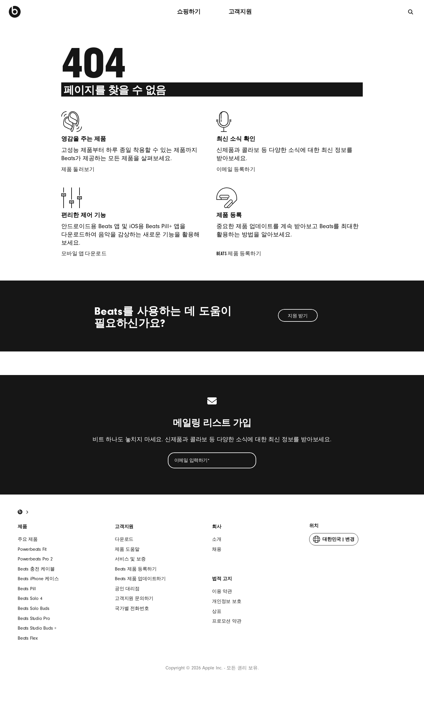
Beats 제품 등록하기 (242, 254)
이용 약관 (222, 591)
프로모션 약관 (226, 621)
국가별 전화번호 (132, 608)
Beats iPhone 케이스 (38, 578)
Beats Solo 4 (30, 598)
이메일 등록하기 (239, 170)
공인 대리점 (127, 588)
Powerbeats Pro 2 (35, 559)
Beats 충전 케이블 (36, 569)
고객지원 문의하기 (134, 598)
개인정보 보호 (226, 601)
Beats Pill (27, 588)
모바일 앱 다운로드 (87, 254)
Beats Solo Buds (33, 608)
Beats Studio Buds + (37, 628)
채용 (216, 549)
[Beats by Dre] (15, 12)
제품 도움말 (127, 549)
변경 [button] (334, 540)
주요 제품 (28, 539)
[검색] (411, 11)
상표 (216, 611)
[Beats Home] (20, 512)
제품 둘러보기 (81, 170)
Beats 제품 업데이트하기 (140, 578)
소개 (216, 539)
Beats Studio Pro (34, 618)
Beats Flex (28, 638)
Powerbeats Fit (32, 549)
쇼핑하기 (188, 11)
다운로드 (124, 539)
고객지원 (240, 11)
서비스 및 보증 (130, 559)
